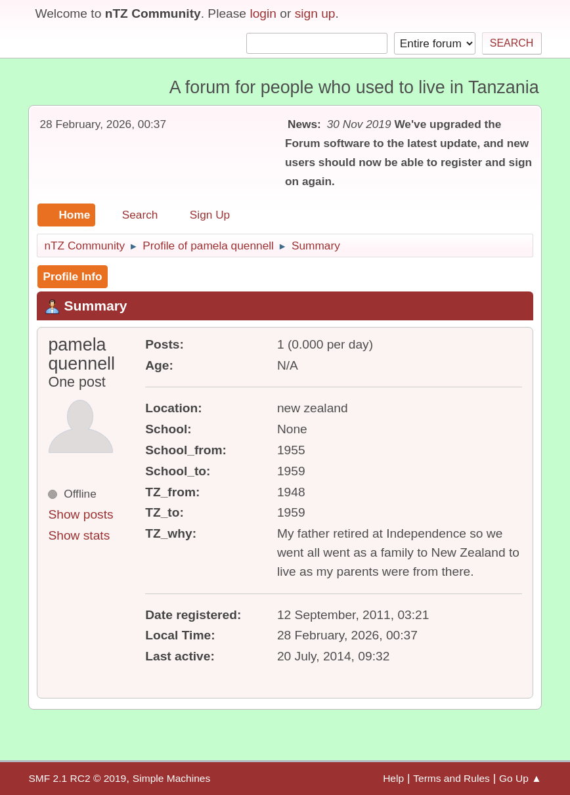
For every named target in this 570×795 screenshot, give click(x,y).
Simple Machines (171, 778)
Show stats (79, 535)
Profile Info (72, 276)
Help (393, 778)
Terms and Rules (451, 778)
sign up (315, 13)
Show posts (80, 514)
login (263, 13)
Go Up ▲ (520, 778)
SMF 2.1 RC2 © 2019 (77, 778)
